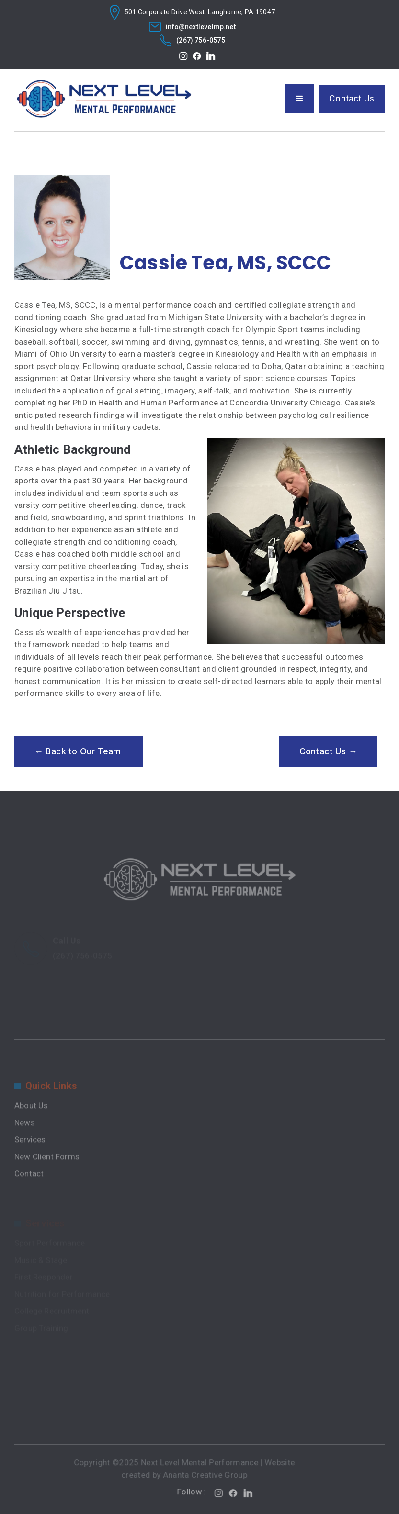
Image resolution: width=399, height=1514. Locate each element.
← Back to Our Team (78, 751)
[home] (104, 99)
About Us (31, 1128)
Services (30, 1161)
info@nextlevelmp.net (201, 27)
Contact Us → (328, 751)
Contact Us (351, 98)
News (24, 1144)
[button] (299, 98)
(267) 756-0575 (200, 40)
